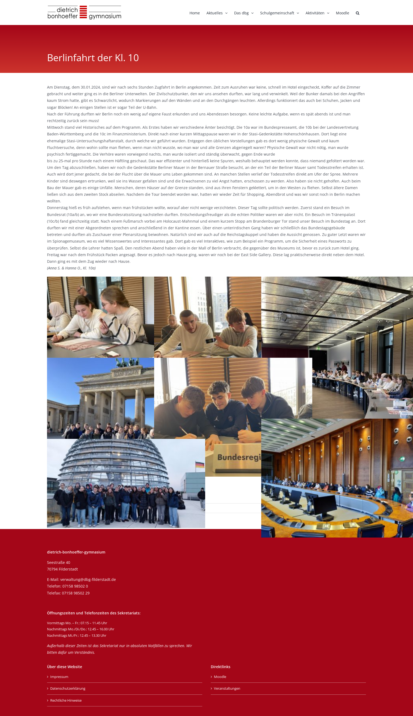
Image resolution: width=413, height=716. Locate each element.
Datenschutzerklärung (67, 688)
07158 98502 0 (75, 586)
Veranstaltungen (227, 688)
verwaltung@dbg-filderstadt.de (88, 579)
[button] (357, 12)
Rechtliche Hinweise (66, 700)
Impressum (59, 676)
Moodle (220, 676)
